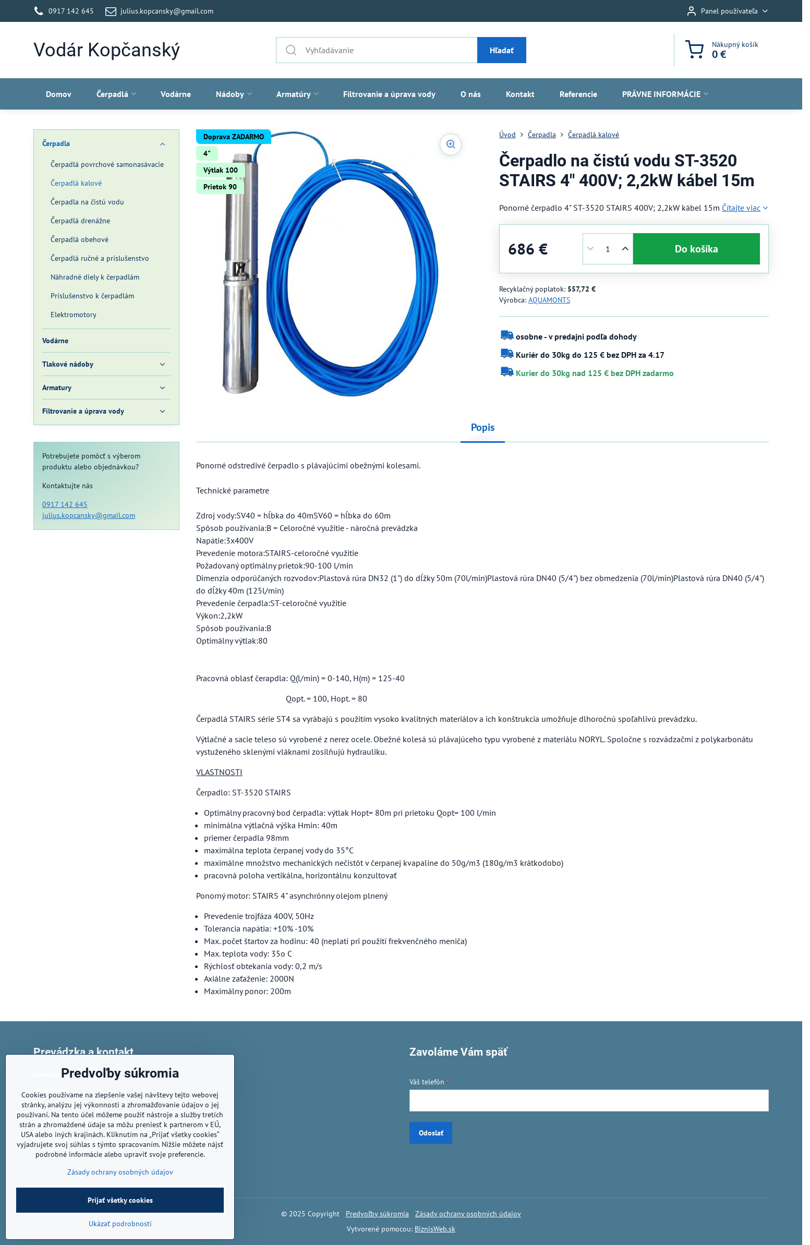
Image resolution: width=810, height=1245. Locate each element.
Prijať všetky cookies (120, 1232)
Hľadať (502, 50)
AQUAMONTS (549, 300)
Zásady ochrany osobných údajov (468, 1213)
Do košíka (696, 249)
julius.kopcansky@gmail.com (88, 515)
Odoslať (431, 1133)
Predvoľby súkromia (377, 1213)
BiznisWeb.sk (435, 1229)
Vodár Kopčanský (106, 50)
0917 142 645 (65, 504)
